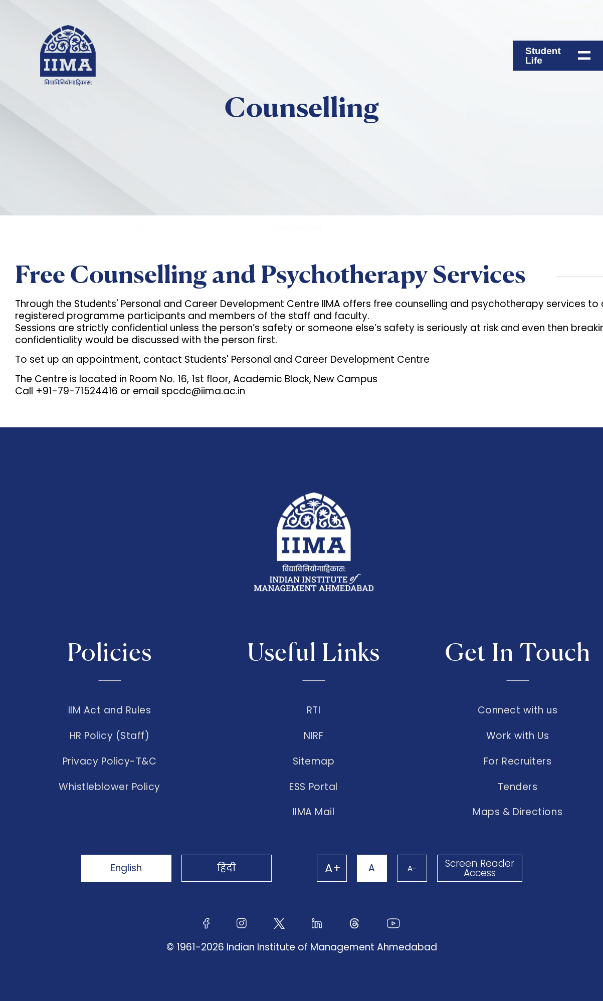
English (126, 868)
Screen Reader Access (479, 868)
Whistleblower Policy (109, 787)
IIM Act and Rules (109, 710)
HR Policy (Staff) (110, 736)
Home (52, 226)
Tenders (518, 787)
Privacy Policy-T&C (110, 762)
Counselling (297, 226)
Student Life (121, 226)
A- (412, 868)
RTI (314, 710)
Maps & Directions (517, 812)
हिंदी (226, 868)
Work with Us (517, 736)
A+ (333, 868)
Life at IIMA (208, 226)
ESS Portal (313, 787)
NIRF (313, 736)
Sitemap (314, 762)
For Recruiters (517, 762)
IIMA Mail (314, 812)
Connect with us (518, 710)
